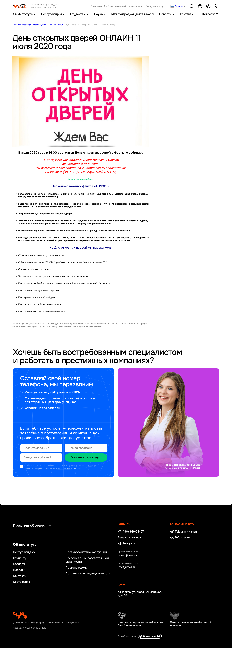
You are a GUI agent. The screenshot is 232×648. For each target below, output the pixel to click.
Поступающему (154, 6)
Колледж (208, 14)
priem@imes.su (128, 555)
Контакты (186, 14)
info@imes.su (127, 567)
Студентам (77, 14)
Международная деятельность (133, 14)
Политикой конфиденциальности (62, 468)
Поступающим (51, 14)
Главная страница (22, 24)
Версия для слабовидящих (208, 6)
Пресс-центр (39, 24)
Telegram (126, 543)
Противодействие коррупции (86, 552)
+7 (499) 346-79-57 (131, 531)
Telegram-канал (183, 531)
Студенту (19, 558)
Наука (98, 14)
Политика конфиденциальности (88, 573)
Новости (165, 14)
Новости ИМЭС (56, 24)
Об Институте (23, 14)
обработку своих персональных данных (58, 466)
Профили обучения (32, 525)
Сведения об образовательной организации (116, 6)
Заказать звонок (129, 537)
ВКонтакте (180, 537)
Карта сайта (21, 582)
